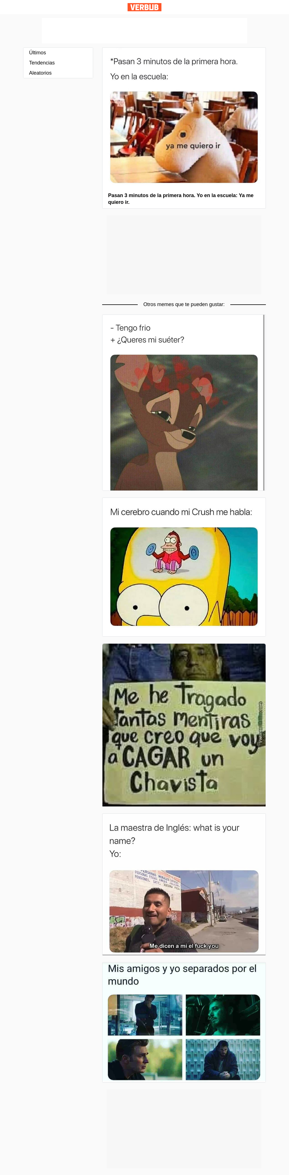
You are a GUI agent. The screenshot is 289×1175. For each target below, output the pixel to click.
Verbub (144, 7)
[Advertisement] (144, 30)
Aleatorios (40, 73)
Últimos (37, 52)
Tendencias (42, 63)
